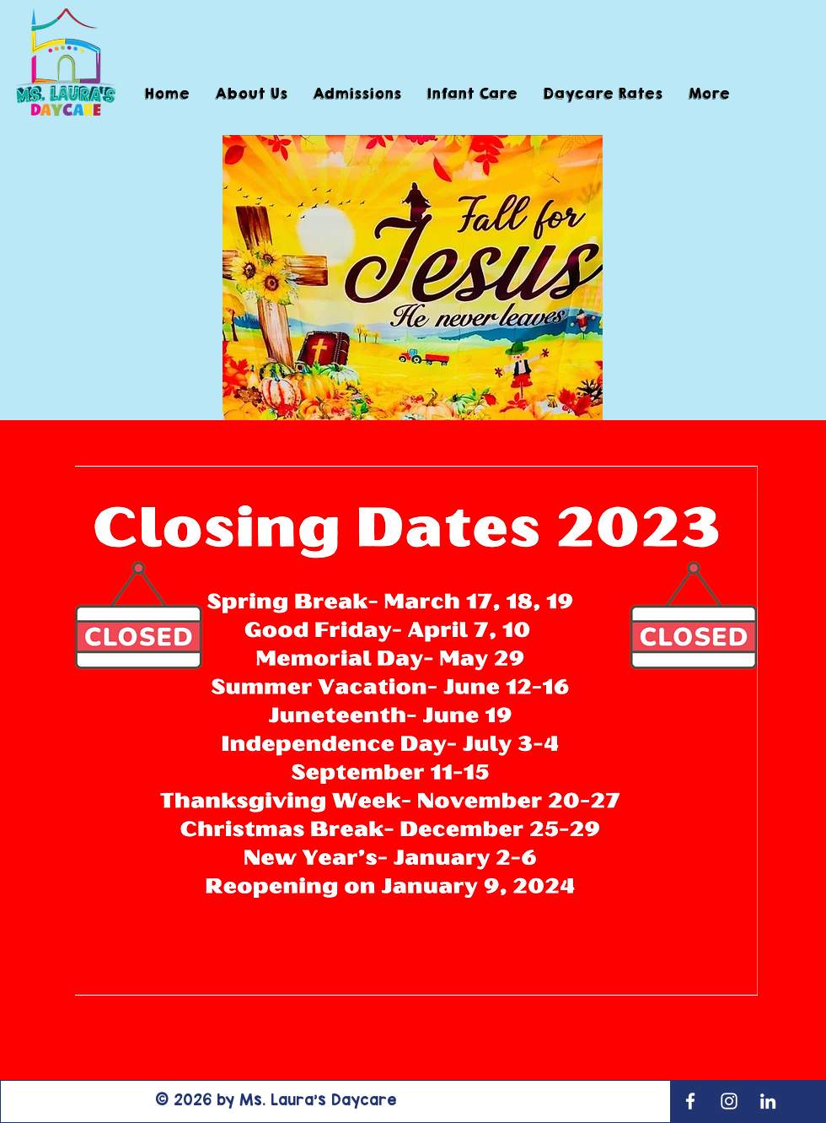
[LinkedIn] (768, 1101)
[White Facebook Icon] (690, 1101)
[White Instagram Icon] (729, 1101)
